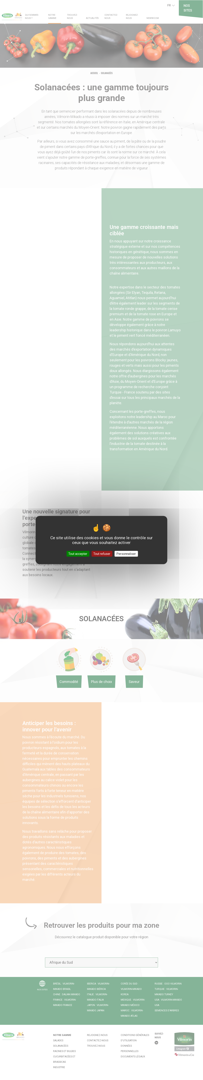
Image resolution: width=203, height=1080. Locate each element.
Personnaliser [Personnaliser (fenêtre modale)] (126, 553)
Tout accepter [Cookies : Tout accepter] (77, 553)
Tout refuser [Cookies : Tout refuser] (101, 553)
